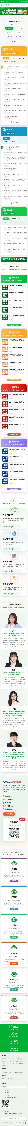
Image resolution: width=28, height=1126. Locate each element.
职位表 (13, 58)
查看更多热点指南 (14, 434)
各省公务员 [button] (22, 5)
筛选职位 (14, 937)
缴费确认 (13, 61)
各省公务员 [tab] (19, 28)
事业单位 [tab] (9, 32)
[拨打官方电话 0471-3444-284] (23, 1)
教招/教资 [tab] (18, 37)
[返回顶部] (25, 1119)
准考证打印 (6, 138)
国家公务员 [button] (16, 5)
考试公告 (6, 58)
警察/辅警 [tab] (9, 37)
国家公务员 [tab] (9, 28)
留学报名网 (11, 1118)
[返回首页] (5, 5)
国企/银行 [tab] (14, 41)
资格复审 (6, 218)
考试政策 (14, 138)
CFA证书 (17, 1118)
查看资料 (14, 881)
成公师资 (2, 1)
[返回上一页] (25, 1123)
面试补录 (21, 218)
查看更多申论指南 (14, 379)
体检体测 (13, 218)
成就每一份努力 (18, 1072)
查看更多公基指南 (14, 489)
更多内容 (15, 122)
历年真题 (6, 222)
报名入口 (21, 58)
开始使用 (14, 963)
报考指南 (6, 61)
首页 (12, 5)
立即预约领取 (9, 814)
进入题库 (14, 909)
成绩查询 (6, 141)
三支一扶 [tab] (19, 32)
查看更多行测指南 (14, 325)
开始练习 (14, 989)
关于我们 (7, 1)
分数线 (13, 141)
